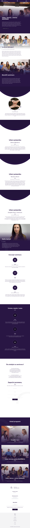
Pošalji (15, 509)
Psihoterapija (15, 520)
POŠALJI (15, 399)
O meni (15, 515)
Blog (15, 522)
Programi (15, 517)
